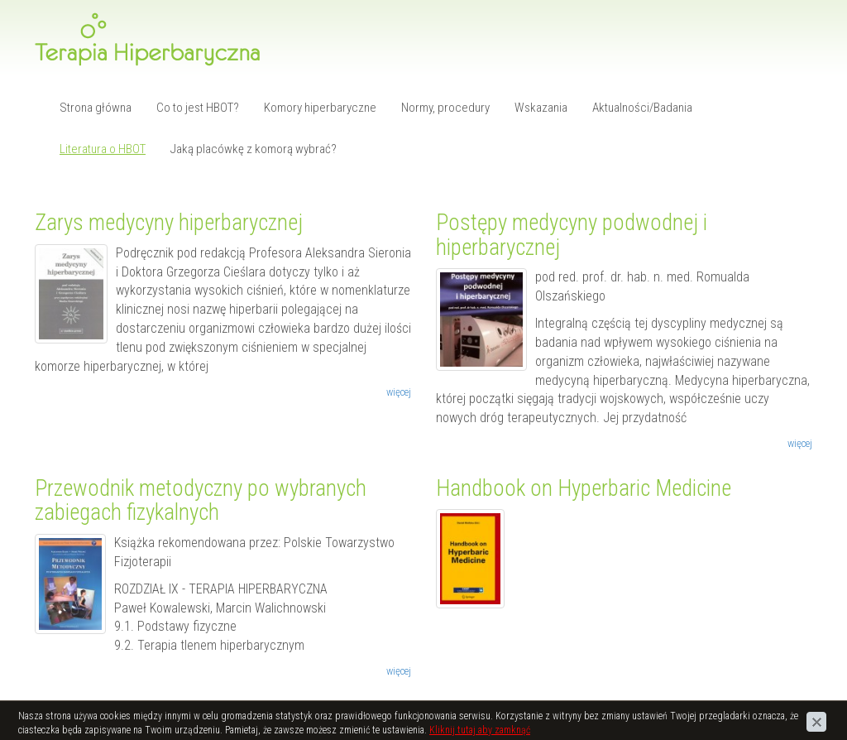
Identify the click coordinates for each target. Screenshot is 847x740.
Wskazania (540, 107)
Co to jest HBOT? (197, 107)
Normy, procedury (445, 107)
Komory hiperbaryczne (320, 107)
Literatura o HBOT (103, 149)
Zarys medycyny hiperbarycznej (169, 222)
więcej (398, 392)
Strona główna (96, 107)
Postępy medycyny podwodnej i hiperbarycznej (571, 235)
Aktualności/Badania (642, 107)
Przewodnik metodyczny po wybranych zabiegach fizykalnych (200, 500)
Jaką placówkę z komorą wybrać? (253, 149)
